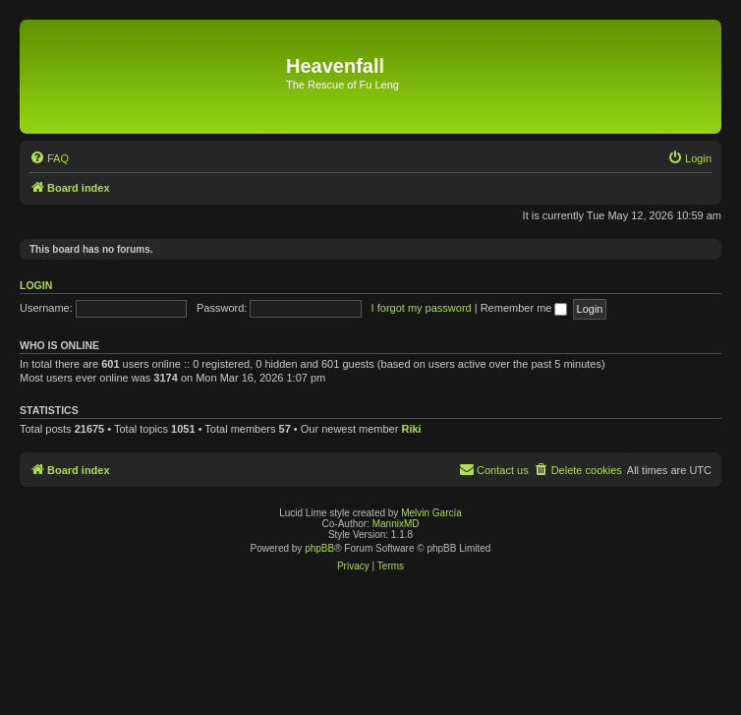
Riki (411, 429)
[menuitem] (49, 158)
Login (36, 285)
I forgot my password (421, 308)
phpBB (319, 548)
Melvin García (431, 512)
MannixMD (396, 523)
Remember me (524, 308)
